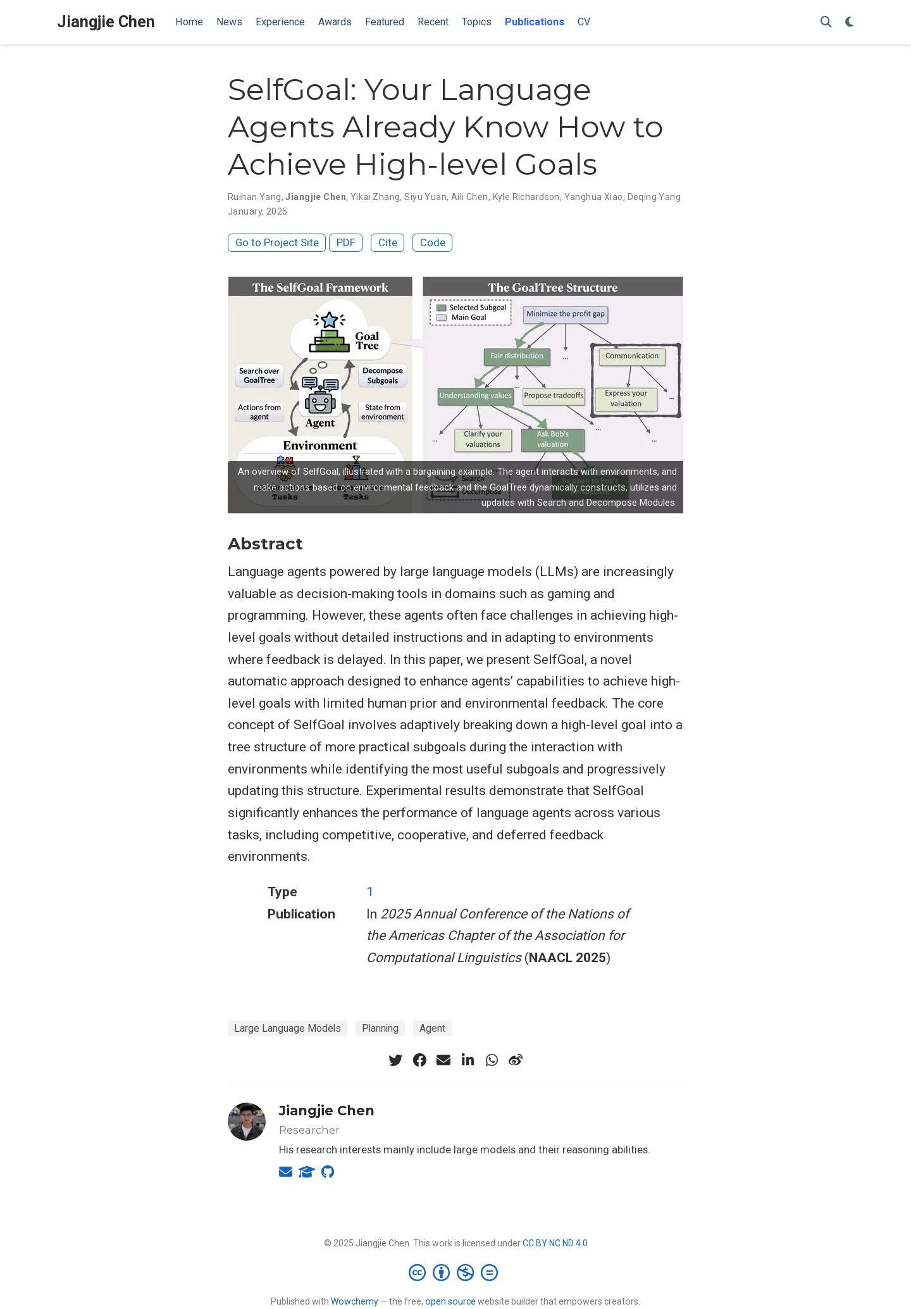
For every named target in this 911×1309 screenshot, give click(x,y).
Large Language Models (287, 1028)
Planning (380, 1028)
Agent (432, 1028)
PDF (346, 242)
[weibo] (515, 1060)
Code (432, 242)
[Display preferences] (849, 22)
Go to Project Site (277, 242)
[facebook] (419, 1060)
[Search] (826, 22)
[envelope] (443, 1060)
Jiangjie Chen (106, 22)
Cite (387, 242)
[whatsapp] (491, 1060)
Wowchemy (354, 1301)
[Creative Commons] (456, 1272)
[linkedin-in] (467, 1060)
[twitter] (395, 1060)
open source (450, 1301)
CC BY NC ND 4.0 (555, 1243)
